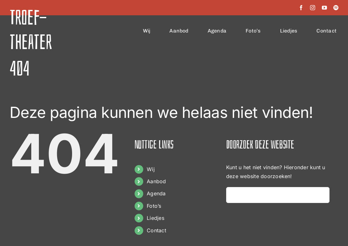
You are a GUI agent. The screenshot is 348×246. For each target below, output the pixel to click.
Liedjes (155, 218)
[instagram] (312, 7)
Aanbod (156, 181)
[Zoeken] (234, 195)
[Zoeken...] (277, 195)
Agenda (156, 193)
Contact (156, 230)
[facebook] (301, 7)
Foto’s (154, 206)
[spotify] (335, 7)
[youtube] (324, 7)
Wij (151, 169)
